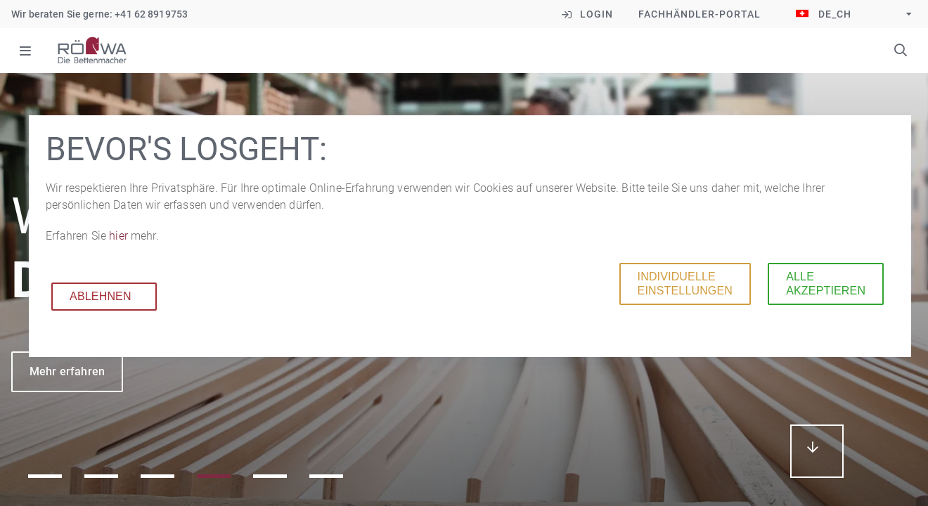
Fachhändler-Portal (699, 14)
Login (596, 14)
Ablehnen (98, 296)
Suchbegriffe (900, 50)
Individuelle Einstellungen (681, 284)
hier (117, 235)
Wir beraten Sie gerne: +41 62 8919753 (99, 14)
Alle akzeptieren (823, 284)
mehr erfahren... (817, 451)
